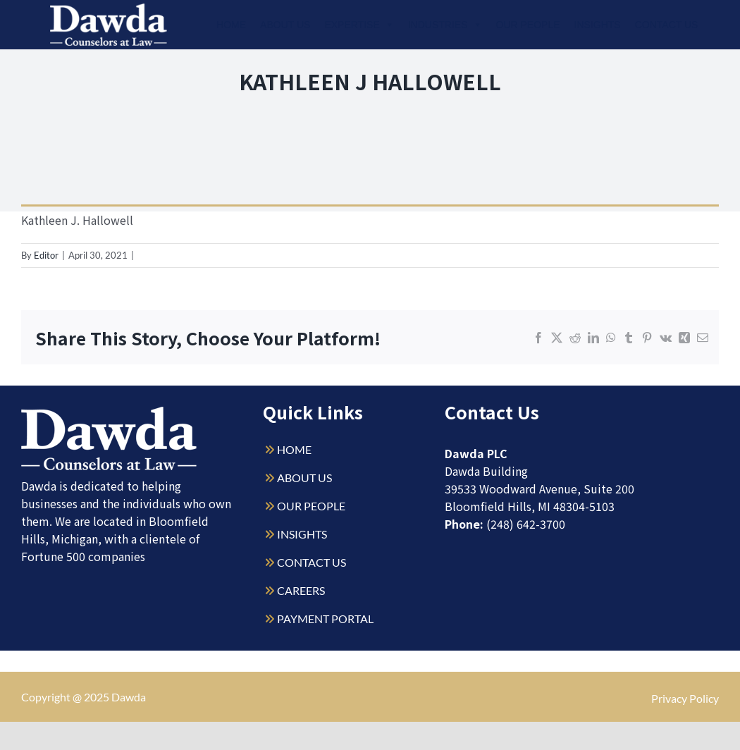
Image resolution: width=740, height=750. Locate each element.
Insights (597, 24)
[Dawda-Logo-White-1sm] (109, 412)
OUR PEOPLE (311, 505)
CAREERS (301, 590)
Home (231, 24)
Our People (528, 24)
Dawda (128, 696)
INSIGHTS (302, 534)
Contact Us (666, 24)
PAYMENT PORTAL (325, 618)
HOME (294, 449)
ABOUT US (304, 477)
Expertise (358, 24)
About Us (285, 24)
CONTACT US (311, 562)
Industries (445, 24)
